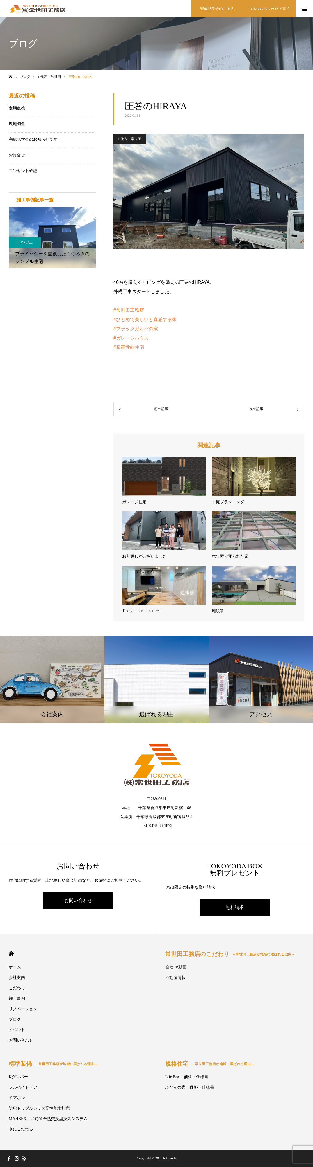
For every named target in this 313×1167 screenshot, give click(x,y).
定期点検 (17, 108)
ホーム (15, 967)
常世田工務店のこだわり (230, 954)
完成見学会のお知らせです (33, 139)
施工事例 (17, 998)
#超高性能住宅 (128, 347)
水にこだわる (21, 1129)
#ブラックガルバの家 (135, 328)
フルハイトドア (23, 1087)
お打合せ (17, 155)
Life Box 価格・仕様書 (186, 1077)
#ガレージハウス (131, 338)
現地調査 (17, 124)
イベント (17, 1030)
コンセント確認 (23, 171)
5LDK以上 (25, 242)
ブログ (15, 1019)
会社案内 (17, 977)
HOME (11, 953)
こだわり (17, 988)
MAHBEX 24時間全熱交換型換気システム (48, 1119)
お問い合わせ (78, 900)
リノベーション (23, 1009)
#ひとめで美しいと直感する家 (145, 319)
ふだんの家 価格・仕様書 (189, 1087)
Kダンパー (18, 1077)
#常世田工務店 (128, 310)
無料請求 (234, 907)
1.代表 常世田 (129, 139)
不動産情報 (175, 977)
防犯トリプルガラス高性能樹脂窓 (39, 1108)
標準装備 (53, 1063)
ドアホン (17, 1098)
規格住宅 (209, 1063)
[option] (52, 237)
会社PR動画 (175, 967)
